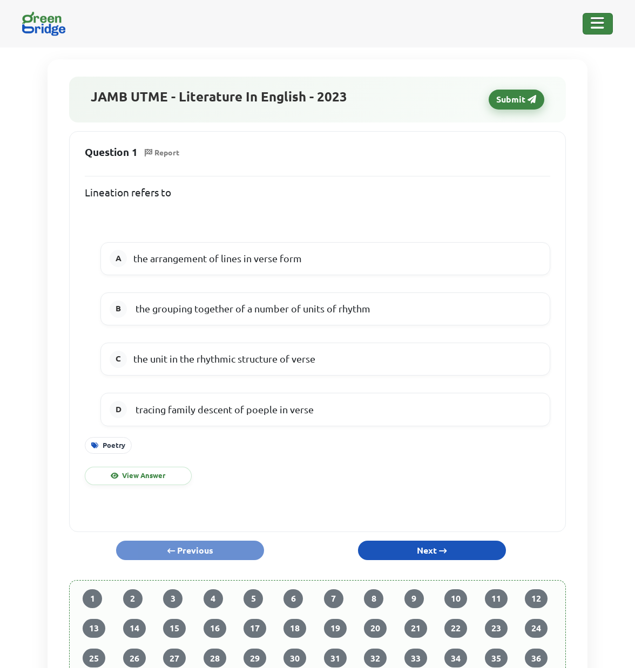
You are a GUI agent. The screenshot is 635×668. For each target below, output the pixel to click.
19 (335, 628)
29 (255, 658)
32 (375, 658)
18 (295, 628)
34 (456, 658)
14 (134, 628)
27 (174, 658)
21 (416, 628)
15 (174, 628)
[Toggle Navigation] (598, 24)
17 (255, 628)
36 (536, 658)
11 (496, 598)
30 (295, 658)
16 (215, 628)
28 (215, 658)
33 (416, 658)
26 (134, 658)
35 (496, 658)
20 (375, 628)
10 (456, 598)
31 (335, 658)
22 (456, 628)
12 (536, 598)
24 (536, 628)
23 (496, 628)
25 (94, 658)
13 (94, 628)
